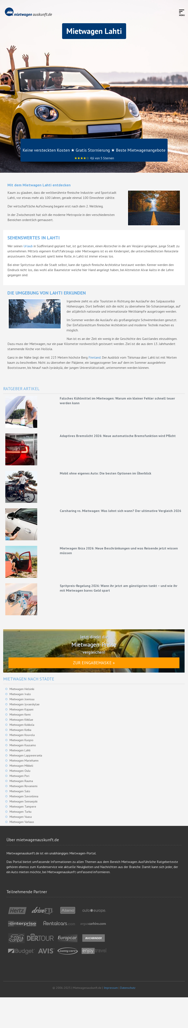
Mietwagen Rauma (21, 781)
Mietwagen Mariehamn (24, 760)
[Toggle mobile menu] (182, 12)
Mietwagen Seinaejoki (23, 801)
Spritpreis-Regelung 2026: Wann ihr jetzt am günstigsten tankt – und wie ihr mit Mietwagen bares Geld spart (118, 588)
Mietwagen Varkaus (22, 822)
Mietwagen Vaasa (21, 817)
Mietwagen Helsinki (22, 689)
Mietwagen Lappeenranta (26, 755)
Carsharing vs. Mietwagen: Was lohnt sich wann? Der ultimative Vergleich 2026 (120, 511)
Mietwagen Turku (20, 812)
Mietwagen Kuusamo (23, 745)
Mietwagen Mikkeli (21, 766)
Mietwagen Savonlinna (24, 796)
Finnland (94, 357)
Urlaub (28, 246)
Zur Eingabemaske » (94, 663)
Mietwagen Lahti (20, 750)
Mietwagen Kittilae (21, 720)
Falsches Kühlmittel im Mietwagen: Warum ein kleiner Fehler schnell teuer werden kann (117, 400)
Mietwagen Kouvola (22, 735)
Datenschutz (127, 988)
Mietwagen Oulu (20, 771)
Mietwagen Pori (19, 776)
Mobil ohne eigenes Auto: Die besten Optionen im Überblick (105, 473)
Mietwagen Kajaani (21, 709)
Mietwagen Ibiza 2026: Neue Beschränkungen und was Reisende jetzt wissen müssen (119, 550)
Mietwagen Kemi (20, 714)
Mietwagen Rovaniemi (23, 786)
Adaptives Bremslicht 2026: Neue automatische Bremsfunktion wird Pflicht (118, 436)
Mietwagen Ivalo (20, 694)
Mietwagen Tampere (23, 806)
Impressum (111, 988)
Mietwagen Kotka (20, 730)
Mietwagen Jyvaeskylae (25, 704)
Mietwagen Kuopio (21, 740)
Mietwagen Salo (20, 791)
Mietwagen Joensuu (22, 699)
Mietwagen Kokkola (22, 725)
